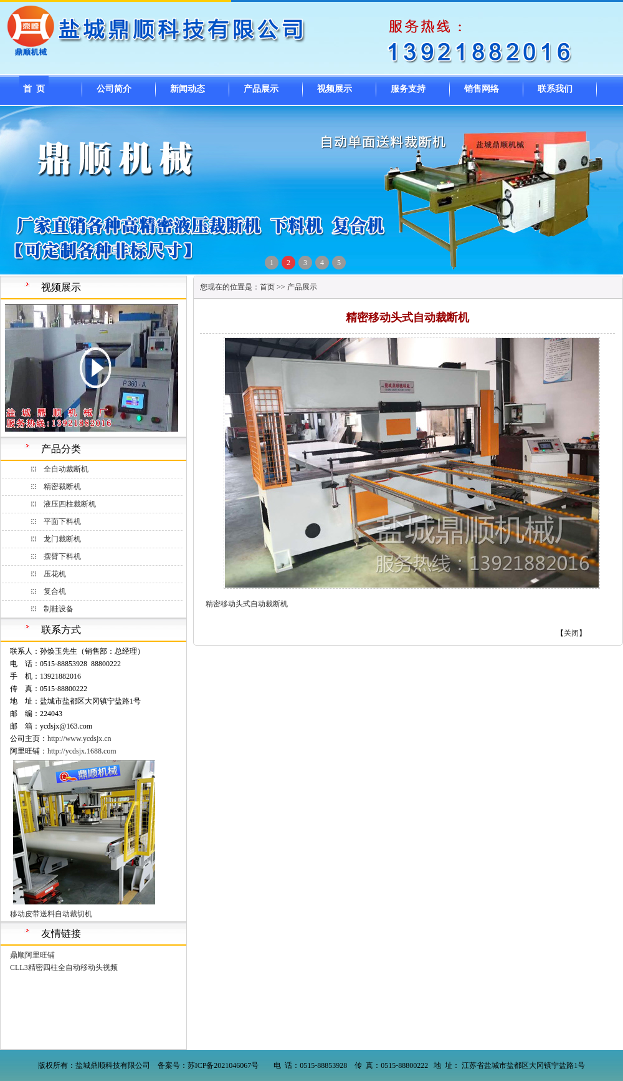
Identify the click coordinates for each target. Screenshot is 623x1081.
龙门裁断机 (62, 539)
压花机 (55, 574)
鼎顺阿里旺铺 (32, 955)
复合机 (55, 591)
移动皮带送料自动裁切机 (51, 913)
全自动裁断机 (66, 469)
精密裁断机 (62, 486)
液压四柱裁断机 (70, 504)
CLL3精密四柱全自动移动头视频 (64, 967)
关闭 (571, 633)
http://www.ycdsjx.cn (79, 738)
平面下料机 (62, 521)
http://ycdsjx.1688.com (82, 751)
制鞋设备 (59, 608)
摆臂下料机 (62, 556)
